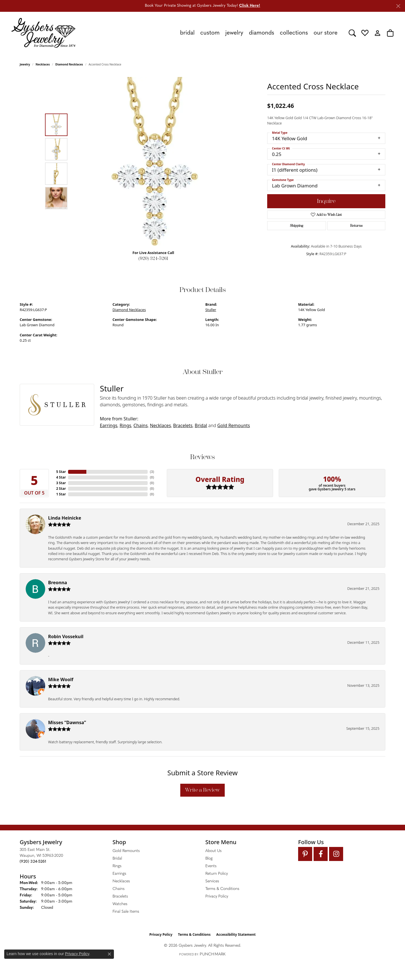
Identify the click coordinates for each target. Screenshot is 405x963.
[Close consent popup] (109, 954)
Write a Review (202, 790)
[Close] (398, 6)
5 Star (61, 471)
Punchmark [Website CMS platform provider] (213, 954)
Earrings (109, 425)
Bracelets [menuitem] (120, 896)
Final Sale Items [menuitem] (125, 912)
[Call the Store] (33, 862)
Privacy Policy (216, 896)
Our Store (326, 33)
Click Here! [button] (249, 6)
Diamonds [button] (261, 33)
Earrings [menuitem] (119, 874)
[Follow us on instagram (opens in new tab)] (336, 854)
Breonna (57, 582)
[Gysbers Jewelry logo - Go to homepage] (43, 33)
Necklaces (43, 64)
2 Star (61, 488)
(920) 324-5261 (153, 258)
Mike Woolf (60, 679)
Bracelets (183, 425)
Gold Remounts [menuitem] (126, 851)
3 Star (61, 483)
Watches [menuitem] (119, 904)
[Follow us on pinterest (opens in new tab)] (305, 854)
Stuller (210, 309)
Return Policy (216, 874)
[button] (352, 32)
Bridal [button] (187, 33)
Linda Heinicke (64, 518)
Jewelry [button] (234, 33)
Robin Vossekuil (66, 636)
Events (211, 866)
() (152, 471)
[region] (154, 161)
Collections (294, 33)
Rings (125, 425)
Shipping (296, 226)
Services (212, 881)
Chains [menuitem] (118, 889)
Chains (141, 425)
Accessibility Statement (236, 934)
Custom (210, 33)
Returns (356, 226)
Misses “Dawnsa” (67, 722)
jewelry (25, 64)
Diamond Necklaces (69, 64)
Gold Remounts (233, 425)
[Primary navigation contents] (212, 33)
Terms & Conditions (222, 889)
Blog (209, 858)
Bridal (201, 425)
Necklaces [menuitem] (121, 881)
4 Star (61, 477)
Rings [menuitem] (117, 866)
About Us (213, 851)
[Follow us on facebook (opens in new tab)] (321, 854)
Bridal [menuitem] (117, 858)
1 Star (61, 494)
